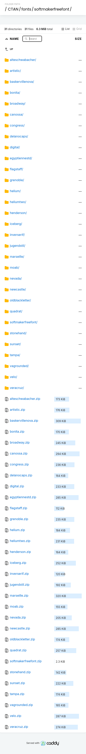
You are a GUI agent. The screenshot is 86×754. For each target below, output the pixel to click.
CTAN (13, 9)
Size (78, 38)
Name (15, 38)
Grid (77, 29)
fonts (26, 9)
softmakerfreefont (51, 9)
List (65, 29)
